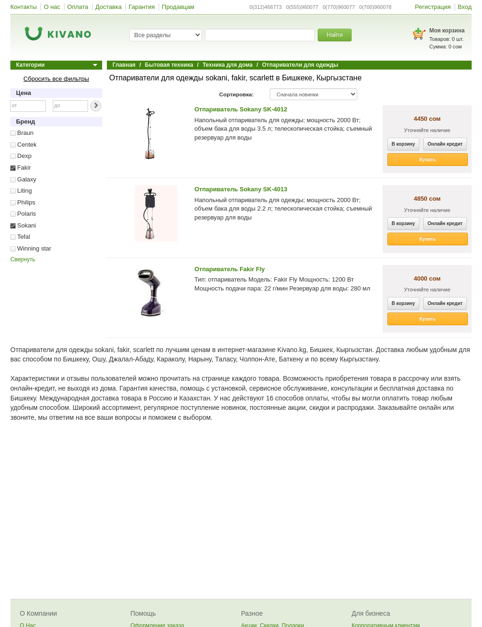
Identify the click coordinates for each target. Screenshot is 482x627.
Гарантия (141, 6)
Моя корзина (447, 30)
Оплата (77, 6)
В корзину (403, 144)
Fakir (20, 167)
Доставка (109, 6)
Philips (22, 202)
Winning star (30, 248)
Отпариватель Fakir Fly (229, 269)
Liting (21, 190)
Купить (427, 159)
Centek (23, 144)
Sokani (23, 225)
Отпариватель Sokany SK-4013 (240, 189)
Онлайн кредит (445, 144)
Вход (465, 6)
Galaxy (23, 179)
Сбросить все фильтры (56, 78)
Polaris (23, 213)
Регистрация (433, 6)
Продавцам (178, 6)
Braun (21, 132)
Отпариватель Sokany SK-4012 (240, 109)
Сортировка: (236, 94)
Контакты (23, 6)
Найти (335, 34)
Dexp (21, 155)
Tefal (20, 236)
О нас (52, 6)
